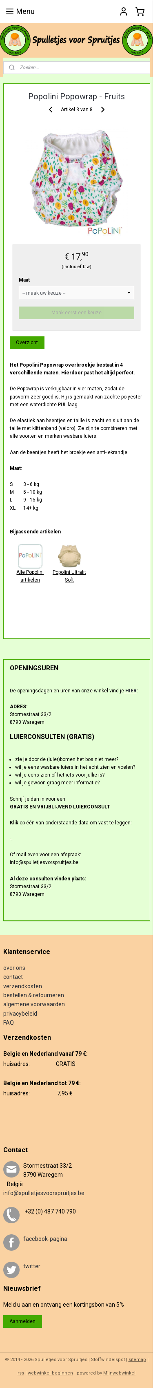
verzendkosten (22, 986)
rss (21, 1373)
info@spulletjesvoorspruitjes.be (43, 1193)
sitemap (137, 1359)
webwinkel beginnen (50, 1373)
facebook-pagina (45, 1239)
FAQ (8, 1022)
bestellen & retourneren (33, 995)
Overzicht (27, 342)
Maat (24, 280)
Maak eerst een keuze (76, 313)
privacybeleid (20, 1013)
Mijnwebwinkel (119, 1373)
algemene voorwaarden (34, 1004)
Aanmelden (22, 1321)
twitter (31, 1266)
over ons (14, 968)
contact (13, 977)
